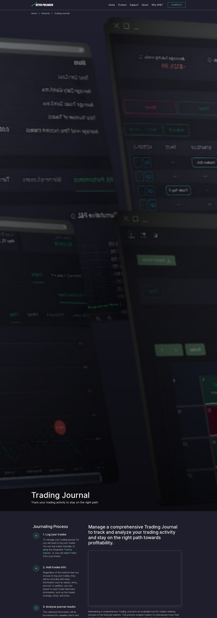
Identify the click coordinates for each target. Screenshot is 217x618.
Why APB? (157, 5)
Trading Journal (61, 13)
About (145, 5)
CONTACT (176, 5)
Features (45, 13)
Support (134, 5)
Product (122, 5)
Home (112, 5)
